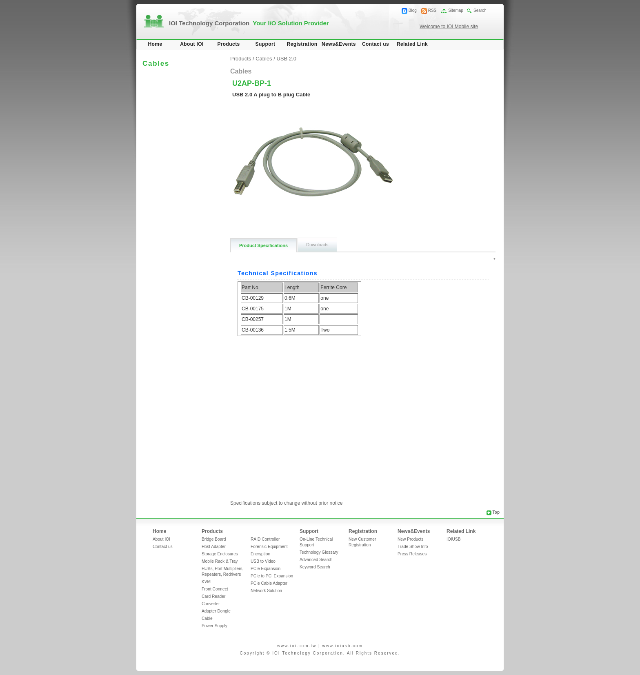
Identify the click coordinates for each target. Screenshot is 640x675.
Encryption (260, 554)
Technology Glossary (319, 552)
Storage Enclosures (220, 554)
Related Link (412, 44)
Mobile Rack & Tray (220, 561)
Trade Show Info (413, 546)
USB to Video (263, 561)
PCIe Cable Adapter (269, 583)
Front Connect (215, 589)
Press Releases (412, 554)
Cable (207, 618)
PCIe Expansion (265, 568)
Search (480, 10)
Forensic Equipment (269, 546)
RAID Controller (265, 539)
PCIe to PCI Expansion (272, 576)
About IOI (192, 44)
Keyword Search (315, 567)
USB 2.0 (286, 59)
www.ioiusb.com (342, 646)
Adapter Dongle (216, 611)
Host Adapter (214, 546)
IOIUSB (454, 539)
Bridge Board (214, 539)
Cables (264, 59)
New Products (410, 539)
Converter (211, 603)
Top (496, 512)
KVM (206, 581)
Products (228, 44)
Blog (413, 10)
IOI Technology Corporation (249, 23)
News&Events (339, 44)
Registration (302, 44)
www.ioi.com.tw (296, 646)
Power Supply (214, 626)
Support (266, 44)
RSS (432, 10)
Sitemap (455, 10)
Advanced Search (316, 559)
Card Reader (213, 596)
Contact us (375, 44)
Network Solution (266, 590)
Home (155, 44)
